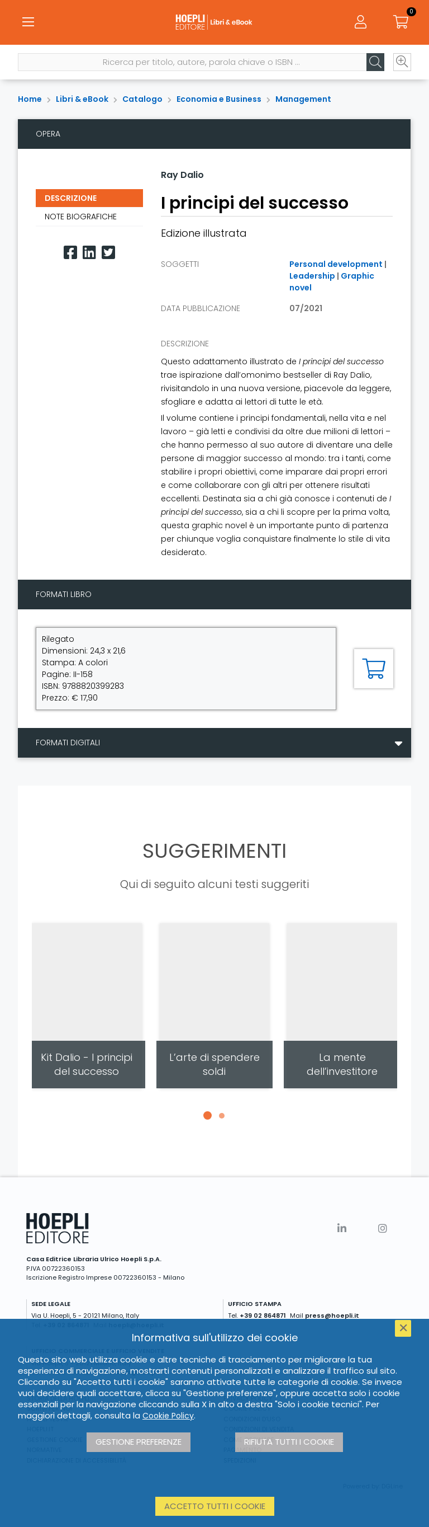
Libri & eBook (82, 99)
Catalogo (142, 99)
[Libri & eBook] (214, 22)
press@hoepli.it (332, 1315)
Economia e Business (219, 99)
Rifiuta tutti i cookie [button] (289, 1442)
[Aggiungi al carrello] (373, 668)
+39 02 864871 (263, 1315)
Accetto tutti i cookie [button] (214, 1506)
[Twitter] (108, 252)
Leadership (312, 275)
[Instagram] (382, 1228)
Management (303, 99)
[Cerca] (375, 62)
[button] (207, 1116)
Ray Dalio (182, 174)
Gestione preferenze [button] (139, 1442)
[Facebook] (70, 252)
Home (30, 99)
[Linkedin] (89, 252)
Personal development (336, 264)
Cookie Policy (168, 1415)
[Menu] (28, 22)
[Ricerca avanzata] (402, 62)
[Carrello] (401, 22)
